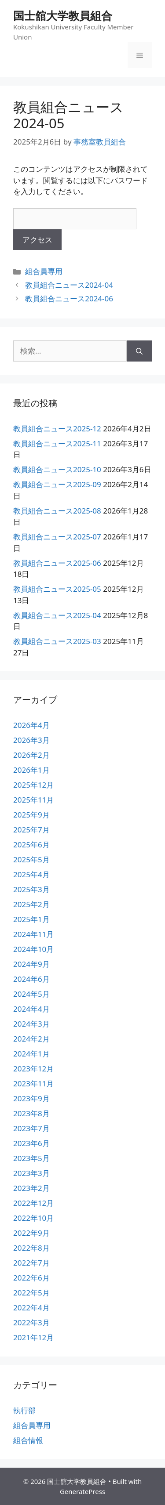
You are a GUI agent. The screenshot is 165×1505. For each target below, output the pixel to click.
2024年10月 (33, 949)
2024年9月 (31, 964)
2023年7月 (31, 1128)
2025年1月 (31, 919)
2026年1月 (31, 770)
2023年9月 (31, 1098)
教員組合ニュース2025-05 (57, 589)
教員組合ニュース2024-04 (69, 285)
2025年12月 (33, 785)
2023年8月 (31, 1113)
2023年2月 (31, 1188)
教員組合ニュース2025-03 (57, 641)
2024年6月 (31, 979)
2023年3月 (31, 1173)
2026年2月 (31, 755)
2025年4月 (31, 874)
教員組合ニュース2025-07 (57, 537)
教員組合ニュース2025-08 (57, 511)
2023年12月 (33, 1069)
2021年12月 (33, 1337)
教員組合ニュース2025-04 (57, 615)
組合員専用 (43, 271)
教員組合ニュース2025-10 (57, 469)
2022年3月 (31, 1322)
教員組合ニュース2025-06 (57, 563)
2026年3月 (31, 740)
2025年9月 (31, 815)
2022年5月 (31, 1293)
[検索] (139, 351)
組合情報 (28, 1440)
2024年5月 (31, 994)
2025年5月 (31, 859)
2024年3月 (31, 1024)
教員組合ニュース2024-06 (69, 298)
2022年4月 (31, 1307)
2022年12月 (33, 1203)
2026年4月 (31, 725)
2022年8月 (31, 1248)
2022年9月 (31, 1233)
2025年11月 (33, 800)
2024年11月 (33, 934)
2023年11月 (33, 1083)
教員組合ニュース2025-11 (57, 443)
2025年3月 (31, 889)
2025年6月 (31, 844)
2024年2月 (31, 1039)
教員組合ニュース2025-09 (57, 484)
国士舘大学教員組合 (62, 15)
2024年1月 (31, 1054)
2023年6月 (31, 1143)
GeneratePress (82, 1491)
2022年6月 (31, 1278)
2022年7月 (31, 1263)
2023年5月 (31, 1158)
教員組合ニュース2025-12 (57, 428)
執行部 (24, 1410)
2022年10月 (33, 1218)
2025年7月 (31, 830)
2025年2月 (31, 904)
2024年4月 (31, 1009)
